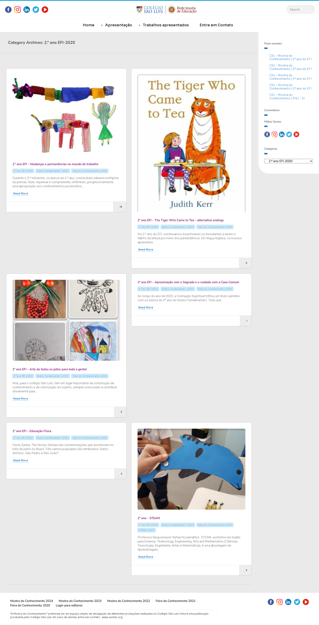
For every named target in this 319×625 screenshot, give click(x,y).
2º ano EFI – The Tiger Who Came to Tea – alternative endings (181, 220)
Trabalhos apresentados (166, 25)
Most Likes (30, 59)
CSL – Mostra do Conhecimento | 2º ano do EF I (290, 57)
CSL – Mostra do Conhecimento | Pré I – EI (287, 96)
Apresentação (118, 25)
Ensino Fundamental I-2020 (53, 170)
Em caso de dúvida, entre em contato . (77, 617)
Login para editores (69, 605)
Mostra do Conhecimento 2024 (31, 601)
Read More (20, 193)
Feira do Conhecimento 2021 (176, 601)
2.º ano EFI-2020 (23, 170)
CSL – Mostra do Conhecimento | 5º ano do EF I (290, 86)
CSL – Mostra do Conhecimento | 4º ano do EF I (290, 77)
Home (88, 25)
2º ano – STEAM (149, 518)
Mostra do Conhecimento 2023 (80, 601)
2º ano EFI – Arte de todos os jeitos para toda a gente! (49, 369)
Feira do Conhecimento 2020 (90, 170)
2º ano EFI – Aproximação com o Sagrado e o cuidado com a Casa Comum (188, 282)
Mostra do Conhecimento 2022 (128, 601)
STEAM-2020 (146, 530)
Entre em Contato (216, 25)
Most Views (54, 59)
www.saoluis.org (112, 617)
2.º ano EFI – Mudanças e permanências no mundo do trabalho (55, 164)
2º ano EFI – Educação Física (31, 431)
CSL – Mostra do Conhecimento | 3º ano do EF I (290, 67)
